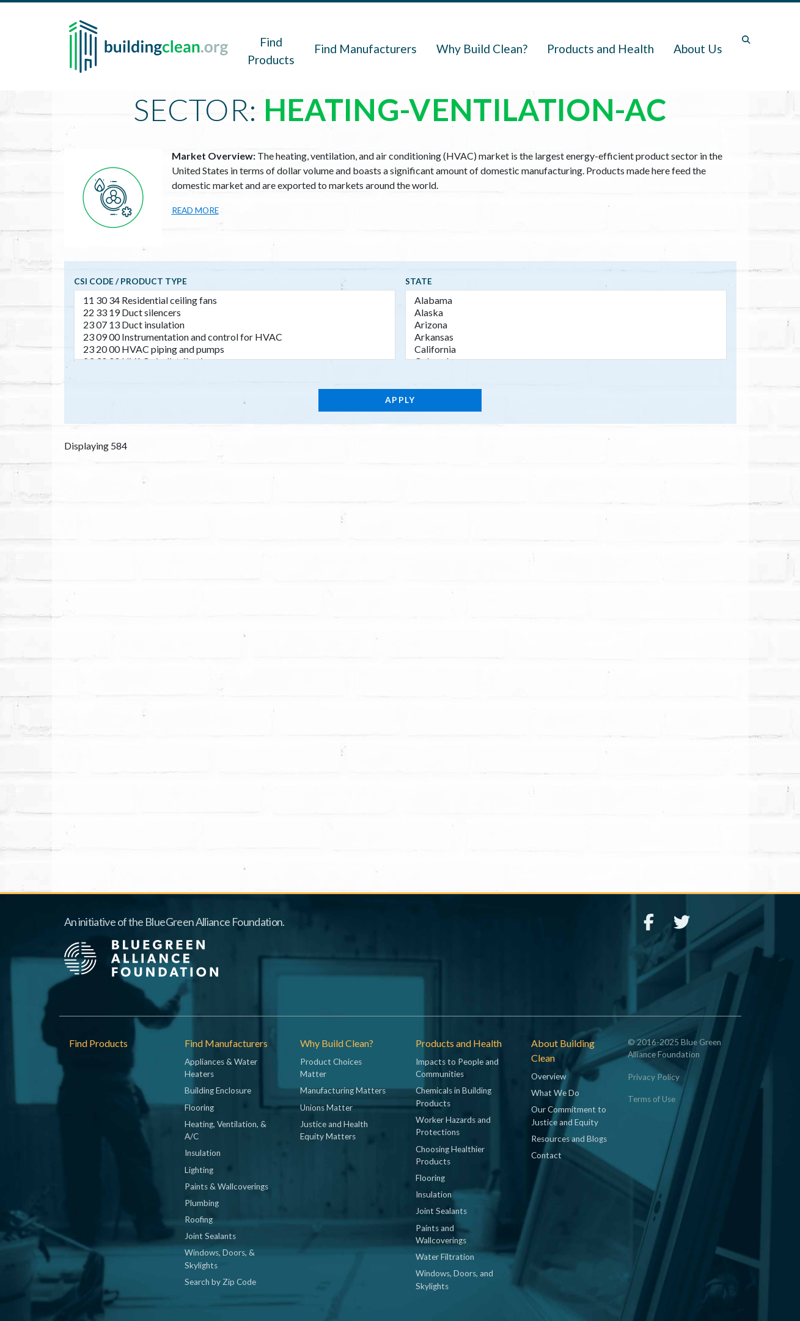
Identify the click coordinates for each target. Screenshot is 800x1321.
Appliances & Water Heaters (221, 1068)
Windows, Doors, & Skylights (220, 1259)
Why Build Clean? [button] (481, 49)
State (418, 281)
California (566, 349)
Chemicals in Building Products (453, 1097)
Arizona (566, 325)
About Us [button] (697, 49)
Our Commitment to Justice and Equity (568, 1116)
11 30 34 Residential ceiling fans (234, 300)
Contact (546, 1155)
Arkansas (566, 337)
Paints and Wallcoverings (441, 1234)
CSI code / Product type (130, 281)
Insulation (203, 1153)
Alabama (566, 300)
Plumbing (202, 1203)
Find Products (271, 51)
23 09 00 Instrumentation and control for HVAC (234, 337)
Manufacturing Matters (343, 1090)
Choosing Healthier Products (450, 1155)
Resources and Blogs (569, 1139)
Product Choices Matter (331, 1068)
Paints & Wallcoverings (226, 1186)
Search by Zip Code (220, 1282)
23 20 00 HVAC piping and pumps (234, 349)
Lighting (199, 1170)
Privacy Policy (654, 1077)
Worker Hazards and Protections (453, 1126)
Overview (548, 1076)
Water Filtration (445, 1257)
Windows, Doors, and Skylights (454, 1279)
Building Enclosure (218, 1090)
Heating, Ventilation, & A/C (225, 1130)
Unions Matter (326, 1107)
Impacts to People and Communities (457, 1068)
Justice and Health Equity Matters (334, 1130)
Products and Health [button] (600, 49)
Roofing (199, 1219)
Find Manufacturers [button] (365, 49)
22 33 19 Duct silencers (234, 312)
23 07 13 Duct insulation (234, 325)
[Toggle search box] (746, 40)
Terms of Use (651, 1099)
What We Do (555, 1093)
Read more (195, 210)
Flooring (199, 1107)
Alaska (566, 312)
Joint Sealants (210, 1236)
